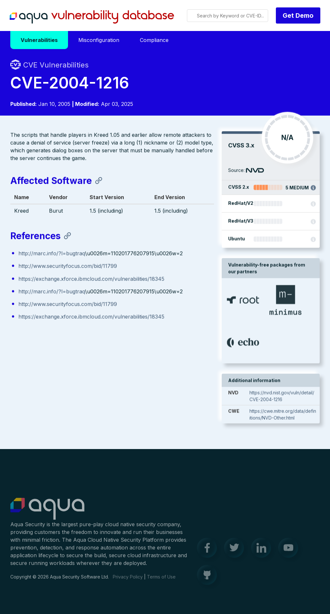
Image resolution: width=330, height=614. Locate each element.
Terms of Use (161, 580)
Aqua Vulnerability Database (92, 17)
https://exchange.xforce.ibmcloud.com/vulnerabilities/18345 (91, 279)
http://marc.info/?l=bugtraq (51, 254)
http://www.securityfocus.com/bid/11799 (67, 266)
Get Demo (298, 15)
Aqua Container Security (47, 512)
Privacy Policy (128, 580)
